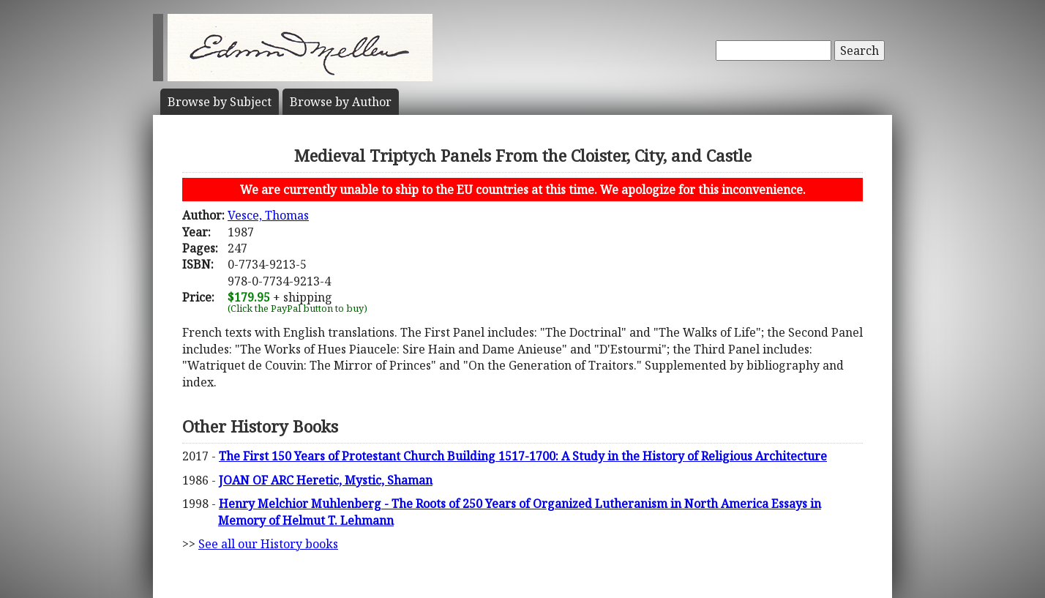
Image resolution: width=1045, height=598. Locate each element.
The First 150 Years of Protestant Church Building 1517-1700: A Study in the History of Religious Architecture (523, 456)
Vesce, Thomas (268, 215)
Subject (219, 102)
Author (341, 102)
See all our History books (268, 544)
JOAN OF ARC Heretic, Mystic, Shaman (325, 480)
